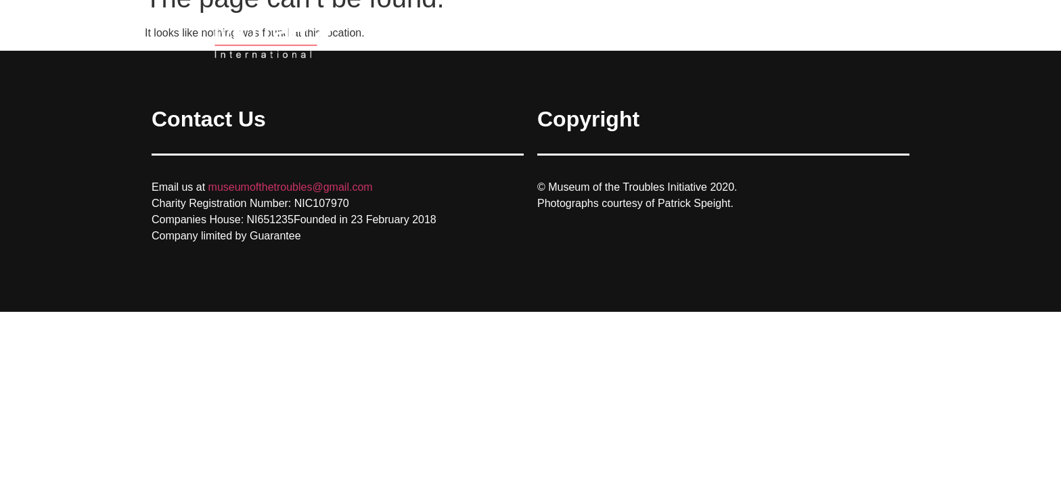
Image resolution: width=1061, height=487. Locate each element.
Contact (886, 37)
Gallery (827, 37)
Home (772, 37)
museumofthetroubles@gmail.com (290, 187)
